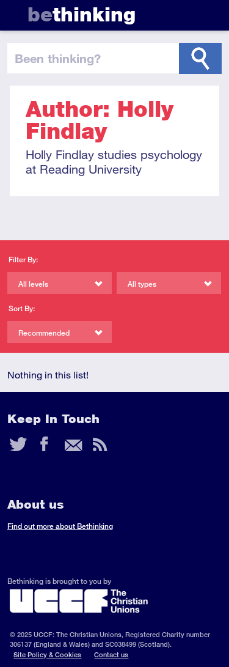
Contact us (111, 654)
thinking (81, 14)
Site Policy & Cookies (47, 654)
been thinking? (58, 58)
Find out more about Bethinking (60, 526)
